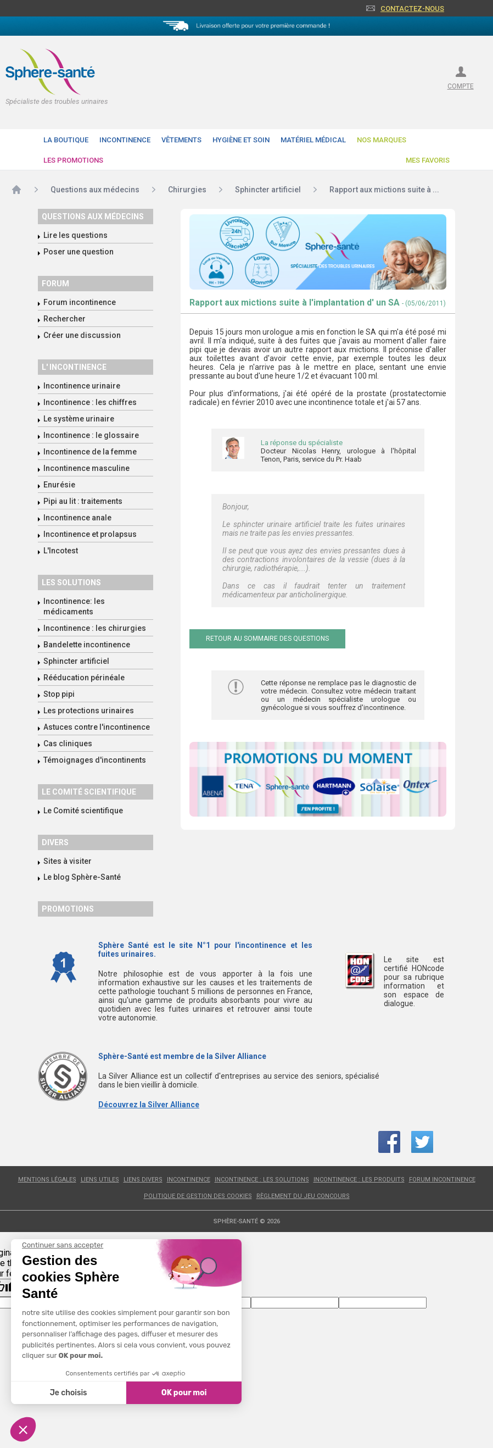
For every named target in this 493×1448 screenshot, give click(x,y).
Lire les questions (75, 235)
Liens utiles (100, 1179)
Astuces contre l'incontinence (96, 727)
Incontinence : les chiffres (90, 402)
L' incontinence (74, 367)
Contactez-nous (412, 8)
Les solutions (71, 582)
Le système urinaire (78, 418)
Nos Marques (381, 140)
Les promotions (73, 160)
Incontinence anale (77, 517)
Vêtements (181, 140)
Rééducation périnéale (84, 677)
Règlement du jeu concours (303, 1196)
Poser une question (78, 251)
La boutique (65, 140)
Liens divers (143, 1179)
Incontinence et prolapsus (90, 534)
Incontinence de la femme (90, 451)
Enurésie (59, 484)
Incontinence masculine (86, 468)
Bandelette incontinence (86, 644)
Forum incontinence (79, 302)
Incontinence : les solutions (262, 1179)
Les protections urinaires (88, 710)
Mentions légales (47, 1179)
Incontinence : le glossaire (91, 435)
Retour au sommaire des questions (267, 638)
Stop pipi (59, 694)
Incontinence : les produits (359, 1179)
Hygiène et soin (241, 140)
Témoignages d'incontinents (94, 760)
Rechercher (64, 318)
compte (460, 86)
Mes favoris (428, 160)
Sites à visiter (67, 861)
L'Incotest (60, 550)
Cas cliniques (67, 743)
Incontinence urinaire (81, 385)
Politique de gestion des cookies (198, 1196)
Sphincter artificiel (76, 661)
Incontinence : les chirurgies (94, 628)
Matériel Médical (313, 140)
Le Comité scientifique (83, 810)
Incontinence (124, 140)
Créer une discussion (82, 335)
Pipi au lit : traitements (82, 501)
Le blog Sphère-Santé (82, 877)
